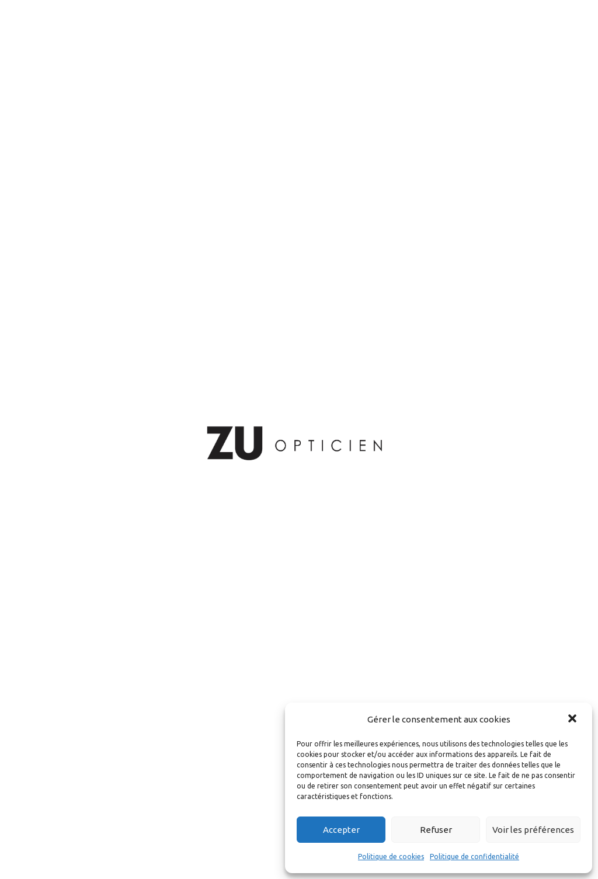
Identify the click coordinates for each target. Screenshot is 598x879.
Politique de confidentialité (474, 856)
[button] (573, 720)
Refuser (436, 830)
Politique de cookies (391, 856)
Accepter (341, 830)
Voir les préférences (533, 830)
